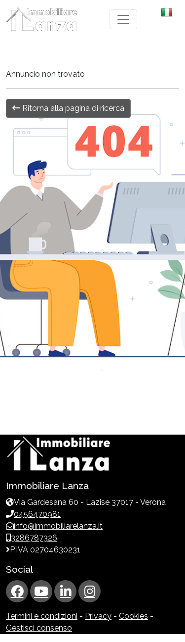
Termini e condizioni (41, 616)
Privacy (98, 616)
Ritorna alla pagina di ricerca (68, 108)
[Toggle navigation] (123, 19)
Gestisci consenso (39, 628)
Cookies (133, 616)
